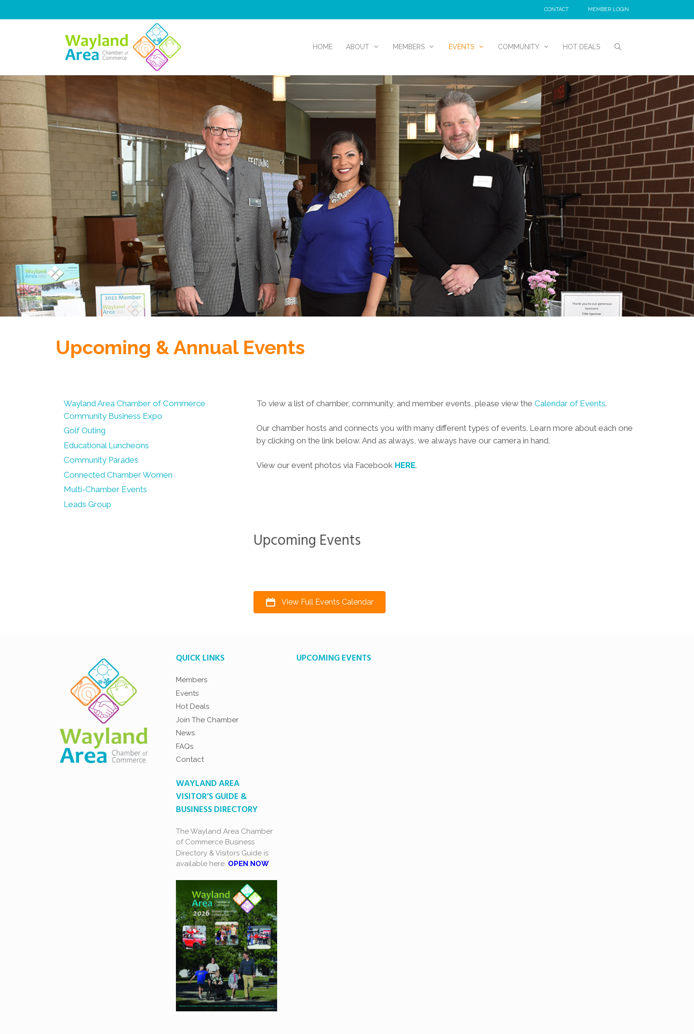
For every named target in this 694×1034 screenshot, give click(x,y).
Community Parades (101, 460)
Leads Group (87, 504)
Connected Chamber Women (118, 475)
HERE (405, 465)
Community (527, 47)
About (366, 47)
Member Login (608, 9)
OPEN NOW (248, 863)
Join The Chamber (207, 720)
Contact (556, 9)
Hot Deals (581, 47)
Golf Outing (85, 430)
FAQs (184, 746)
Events (470, 47)
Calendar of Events (569, 403)
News (185, 733)
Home (323, 47)
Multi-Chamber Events (105, 489)
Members (417, 47)
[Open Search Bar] (618, 47)
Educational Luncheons (106, 445)
